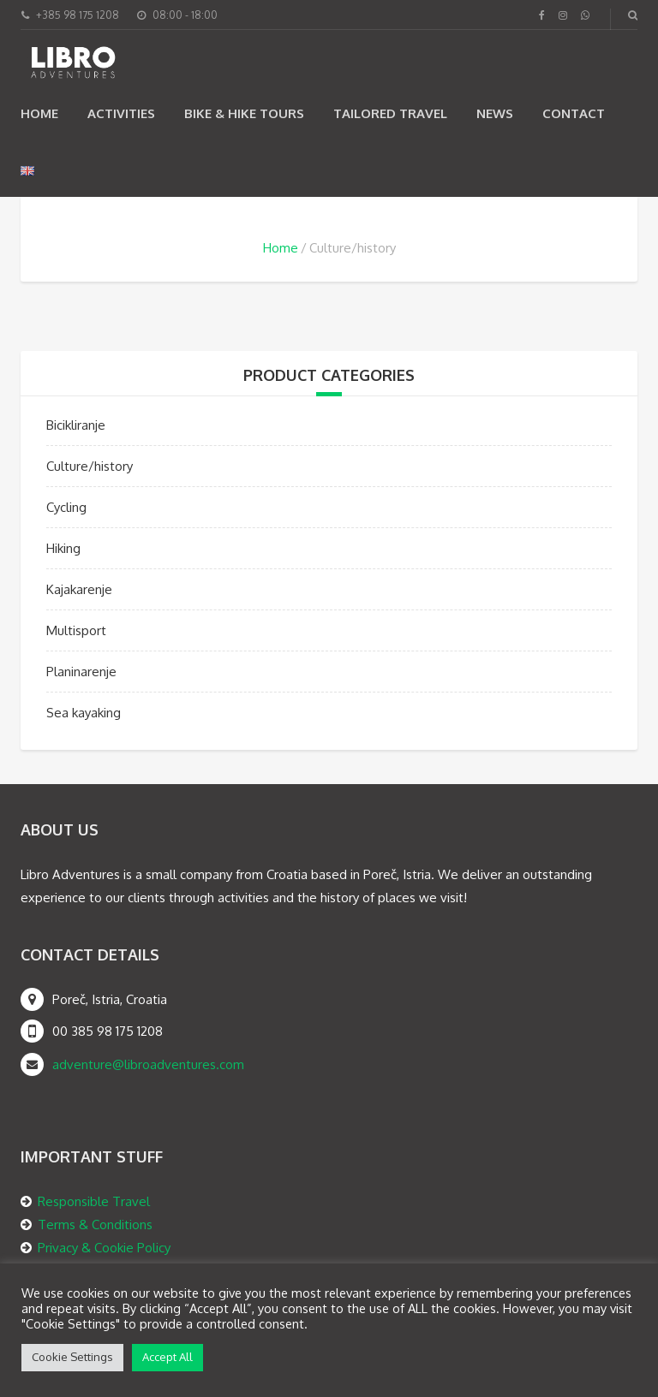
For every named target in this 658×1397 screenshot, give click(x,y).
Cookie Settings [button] (72, 1357)
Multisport (76, 630)
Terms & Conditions (95, 1224)
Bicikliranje (75, 425)
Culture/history (89, 466)
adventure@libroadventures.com (148, 1064)
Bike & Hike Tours (244, 113)
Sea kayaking (83, 712)
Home (39, 113)
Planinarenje (81, 671)
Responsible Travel (94, 1201)
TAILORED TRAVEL (390, 113)
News (494, 113)
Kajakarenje (79, 589)
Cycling (66, 507)
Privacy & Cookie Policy (104, 1247)
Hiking (63, 548)
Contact (573, 113)
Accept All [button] (167, 1357)
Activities (121, 113)
